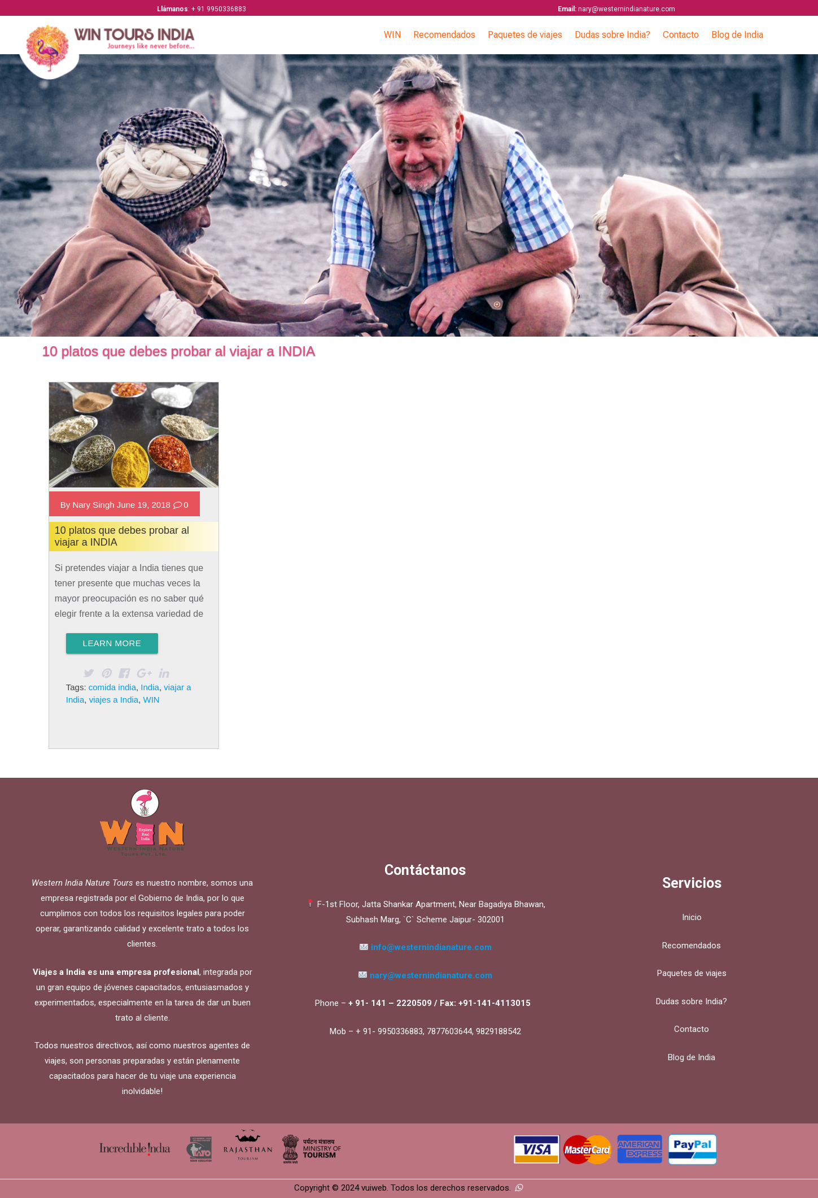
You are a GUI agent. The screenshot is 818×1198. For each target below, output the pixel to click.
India (150, 687)
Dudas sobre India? (612, 34)
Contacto (681, 34)
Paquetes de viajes (525, 34)
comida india (112, 687)
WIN (392, 34)
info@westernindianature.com (431, 947)
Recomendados (444, 34)
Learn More (112, 643)
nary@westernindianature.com (425, 975)
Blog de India (737, 34)
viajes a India (114, 699)
